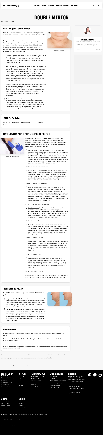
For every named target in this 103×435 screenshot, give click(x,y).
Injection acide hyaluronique (56, 382)
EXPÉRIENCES (51, 5)
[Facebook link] (95, 375)
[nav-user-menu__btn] (98, 5)
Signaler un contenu (5, 405)
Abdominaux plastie (54, 387)
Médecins (11, 22)
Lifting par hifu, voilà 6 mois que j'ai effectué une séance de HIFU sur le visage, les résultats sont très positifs (76, 377)
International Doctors (23, 407)
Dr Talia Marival (4, 380)
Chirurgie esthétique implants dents (58, 380)
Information (4, 22)
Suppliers (21, 405)
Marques (21, 403)
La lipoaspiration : (33, 258)
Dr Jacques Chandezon (6, 386)
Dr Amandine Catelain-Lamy (7, 377)
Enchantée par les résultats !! (74, 383)
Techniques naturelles (9, 125)
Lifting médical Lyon (35, 378)
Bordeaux (21, 385)
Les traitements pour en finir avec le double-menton (16, 122)
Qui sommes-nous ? (5, 401)
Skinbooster (52, 378)
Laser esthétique (53, 376)
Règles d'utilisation (17, 422)
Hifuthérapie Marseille (36, 380)
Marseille (21, 382)
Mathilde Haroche (87, 40)
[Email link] (100, 375)
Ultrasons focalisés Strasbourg (37, 386)
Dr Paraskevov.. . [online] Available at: (33, 338)
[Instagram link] (89, 375)
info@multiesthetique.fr (18, 419)
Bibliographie (39, 122)
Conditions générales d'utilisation (9, 424)
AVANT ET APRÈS (74, 5)
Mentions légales (43, 422)
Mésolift (31, 224)
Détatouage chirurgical (55, 385)
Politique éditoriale (52, 422)
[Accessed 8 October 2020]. (11, 340)
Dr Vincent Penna (5, 384)
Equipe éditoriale (5, 403)
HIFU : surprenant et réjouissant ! (75, 381)
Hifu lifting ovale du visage (74, 386)
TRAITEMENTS (37, 5)
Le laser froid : (32, 171)
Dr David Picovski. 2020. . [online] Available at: (28, 333)
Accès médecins (22, 401)
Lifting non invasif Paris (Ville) (37, 376)
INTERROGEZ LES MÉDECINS (62, 5)
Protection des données (6, 422)
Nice (20, 380)
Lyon (20, 378)
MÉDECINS (44, 5)
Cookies (25, 422)
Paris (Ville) (21, 376)
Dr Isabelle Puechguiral (6, 382)
